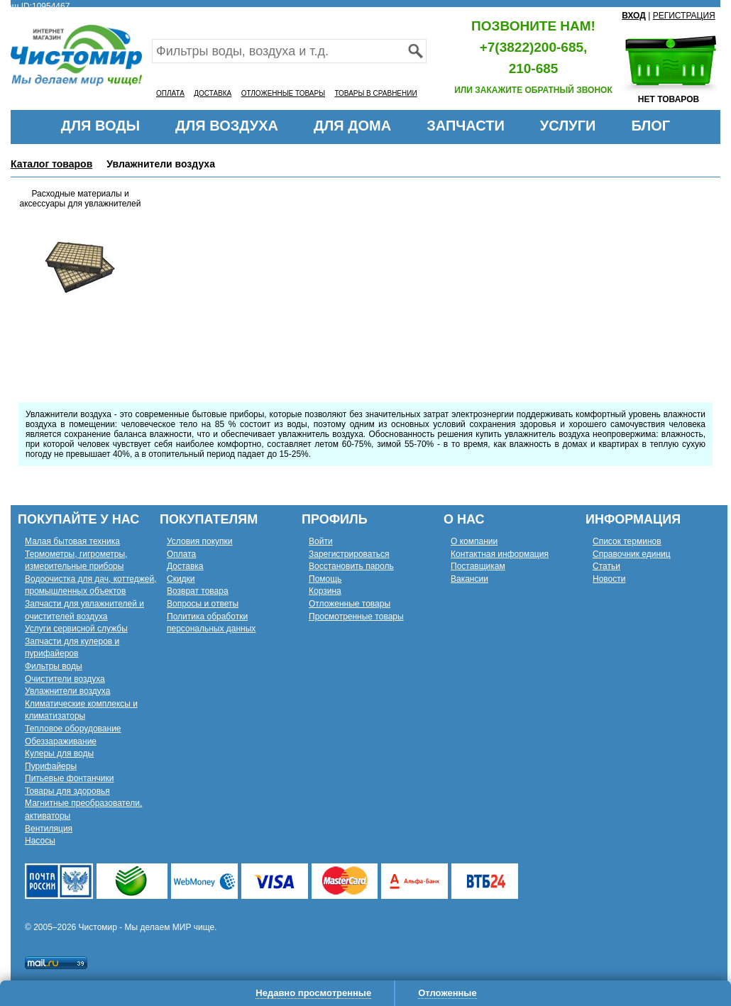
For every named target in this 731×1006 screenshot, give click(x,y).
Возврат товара (198, 591)
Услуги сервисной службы (76, 629)
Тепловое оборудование (73, 729)
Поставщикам (478, 566)
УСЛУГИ (568, 125)
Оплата (181, 554)
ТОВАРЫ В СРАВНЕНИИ (375, 93)
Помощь (325, 579)
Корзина (325, 591)
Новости (609, 579)
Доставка (185, 566)
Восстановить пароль (351, 566)
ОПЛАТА (170, 93)
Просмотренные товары (356, 616)
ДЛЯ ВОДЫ (100, 125)
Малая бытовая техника (72, 541)
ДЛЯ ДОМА (352, 125)
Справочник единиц (632, 554)
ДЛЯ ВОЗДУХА (226, 125)
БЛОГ (650, 125)
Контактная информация (500, 554)
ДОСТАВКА (212, 93)
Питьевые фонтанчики (69, 778)
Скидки (181, 579)
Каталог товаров (51, 164)
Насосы (40, 841)
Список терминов (627, 541)
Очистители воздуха (65, 679)
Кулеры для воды (59, 753)
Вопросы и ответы (202, 604)
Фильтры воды (53, 666)
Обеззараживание (61, 741)
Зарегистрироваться (349, 554)
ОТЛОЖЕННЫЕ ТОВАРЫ (283, 93)
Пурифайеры (51, 766)
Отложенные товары (349, 604)
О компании (474, 541)
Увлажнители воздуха (67, 691)
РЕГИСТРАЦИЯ (684, 16)
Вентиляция (48, 829)
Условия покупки (200, 541)
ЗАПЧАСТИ (466, 125)
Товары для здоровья (67, 791)
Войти (321, 541)
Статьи (606, 566)
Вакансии (469, 579)
